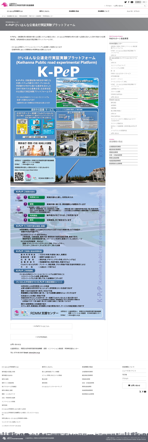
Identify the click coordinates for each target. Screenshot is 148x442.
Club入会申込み (115, 116)
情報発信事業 (113, 152)
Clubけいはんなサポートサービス (121, 73)
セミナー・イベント (117, 79)
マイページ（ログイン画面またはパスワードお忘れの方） (124, 119)
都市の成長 (5, 379)
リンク (143, 438)
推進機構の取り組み (12, 16)
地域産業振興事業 (115, 161)
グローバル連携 (115, 91)
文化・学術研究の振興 (8, 397)
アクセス (109, 5)
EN (144, 2)
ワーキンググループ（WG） (119, 81)
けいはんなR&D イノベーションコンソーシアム (123, 59)
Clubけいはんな (114, 100)
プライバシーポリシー (123, 438)
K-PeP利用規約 (42, 337)
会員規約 (113, 105)
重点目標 (44, 379)
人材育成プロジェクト (117, 89)
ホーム (3, 16)
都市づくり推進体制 (8, 383)
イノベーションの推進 (8, 401)
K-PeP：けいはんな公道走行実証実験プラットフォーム (124, 51)
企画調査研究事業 (115, 146)
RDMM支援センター (48, 16)
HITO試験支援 (115, 76)
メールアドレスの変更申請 (119, 130)
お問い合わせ (118, 5)
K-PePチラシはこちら (41, 326)
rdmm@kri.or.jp (34, 352)
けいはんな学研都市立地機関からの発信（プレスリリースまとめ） (20, 413)
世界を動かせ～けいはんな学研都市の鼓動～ (15, 418)
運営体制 (44, 383)
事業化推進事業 (23, 16)
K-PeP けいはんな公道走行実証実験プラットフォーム (123, 85)
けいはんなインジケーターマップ (52, 386)
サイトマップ (135, 438)
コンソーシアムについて (118, 65)
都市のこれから (44, 11)
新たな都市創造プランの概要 (50, 371)
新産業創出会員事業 (115, 163)
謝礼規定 (113, 102)
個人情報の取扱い (116, 111)
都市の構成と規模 (7, 390)
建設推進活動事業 (115, 149)
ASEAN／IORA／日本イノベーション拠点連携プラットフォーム (124, 47)
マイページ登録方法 (117, 123)
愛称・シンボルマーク (8, 394)
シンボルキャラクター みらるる (11, 425)
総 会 (113, 70)
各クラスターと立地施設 (9, 386)
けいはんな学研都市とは (15, 11)
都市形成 (4, 405)
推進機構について (103, 11)
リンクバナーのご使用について (11, 422)
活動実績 (113, 108)
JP (138, 2)
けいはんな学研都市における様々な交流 (14, 409)
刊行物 (124, 374)
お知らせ (113, 55)
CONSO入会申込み (116, 94)
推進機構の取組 (74, 11)
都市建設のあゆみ (7, 375)
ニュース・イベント (133, 11)
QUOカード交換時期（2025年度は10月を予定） (124, 127)
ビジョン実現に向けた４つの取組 (52, 375)
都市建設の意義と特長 (8, 371)
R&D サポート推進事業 (35, 16)
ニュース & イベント (129, 371)
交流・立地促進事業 (115, 155)
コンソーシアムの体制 (117, 68)
